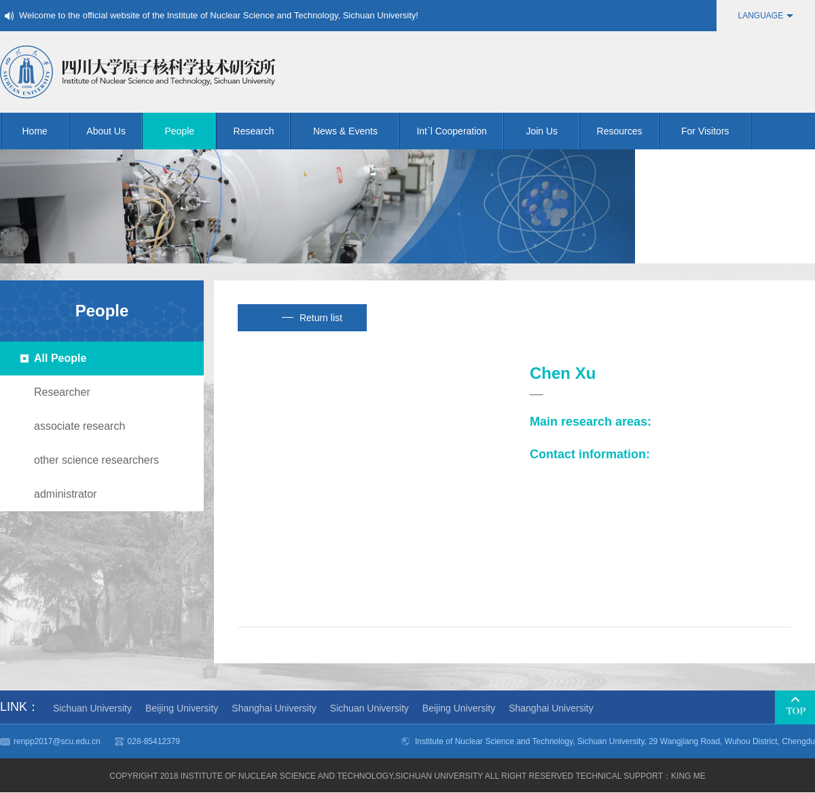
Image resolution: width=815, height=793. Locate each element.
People (190, 131)
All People (60, 358)
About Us (114, 131)
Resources (628, 131)
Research (262, 131)
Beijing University (181, 708)
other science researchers (96, 460)
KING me (688, 776)
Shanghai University (274, 708)
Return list (312, 317)
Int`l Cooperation (460, 131)
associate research (79, 426)
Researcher (62, 392)
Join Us (552, 131)
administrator (65, 494)
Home (46, 131)
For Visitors (716, 131)
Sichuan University (92, 708)
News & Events (356, 131)
